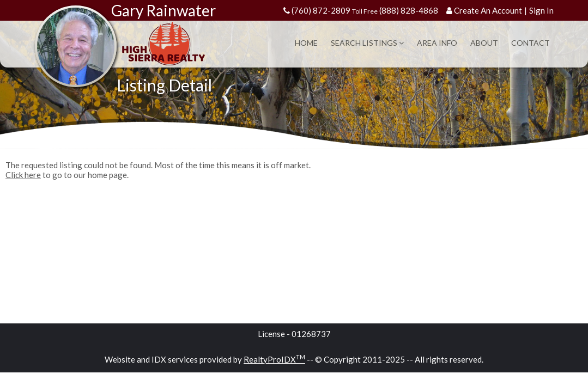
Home (306, 42)
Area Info (437, 42)
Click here (23, 175)
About (484, 42)
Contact (530, 42)
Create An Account (488, 10)
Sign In (541, 10)
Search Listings (367, 42)
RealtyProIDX (274, 359)
